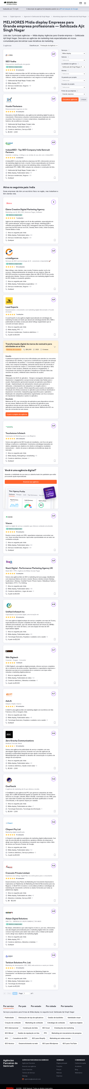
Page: (21, 993)
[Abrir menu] (85, 3)
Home (5, 16)
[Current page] (26, 993)
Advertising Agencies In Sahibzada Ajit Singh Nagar (70, 16)
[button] (49, 45)
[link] (80, 3)
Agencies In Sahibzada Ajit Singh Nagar (37, 16)
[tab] (8, 1006)
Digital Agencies (15, 16)
